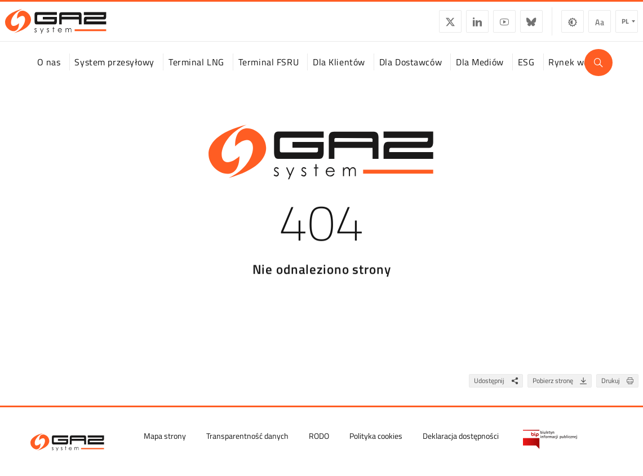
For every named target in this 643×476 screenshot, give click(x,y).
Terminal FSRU (268, 72)
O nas (49, 72)
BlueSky (507, 26)
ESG (526, 72)
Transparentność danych (247, 436)
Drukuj (619, 391)
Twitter (426, 26)
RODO (319, 436)
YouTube (480, 26)
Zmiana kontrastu (548, 26)
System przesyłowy (114, 72)
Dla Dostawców (410, 72)
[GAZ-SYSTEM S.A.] (80, 26)
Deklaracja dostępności (461, 436)
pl (601, 25)
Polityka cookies (375, 436)
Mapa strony (165, 436)
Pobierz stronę (562, 391)
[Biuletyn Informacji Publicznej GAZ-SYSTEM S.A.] (550, 439)
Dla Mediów (480, 72)
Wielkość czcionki (575, 26)
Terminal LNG (196, 72)
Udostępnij (498, 391)
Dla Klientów (339, 72)
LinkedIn (453, 26)
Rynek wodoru (577, 72)
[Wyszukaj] (598, 73)
